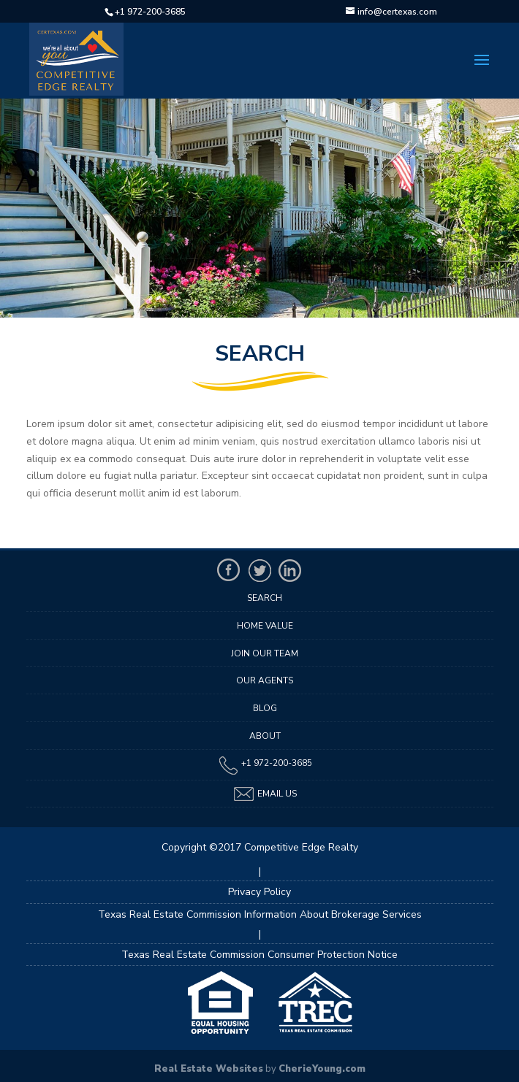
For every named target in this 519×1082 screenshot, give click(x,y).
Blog (265, 708)
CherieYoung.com (322, 1068)
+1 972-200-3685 (150, 12)
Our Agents (264, 680)
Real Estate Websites (208, 1068)
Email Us (264, 794)
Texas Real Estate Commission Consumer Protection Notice (259, 955)
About (265, 736)
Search (264, 598)
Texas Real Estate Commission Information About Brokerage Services (260, 914)
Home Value (265, 626)
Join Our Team (264, 653)
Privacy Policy (259, 892)
